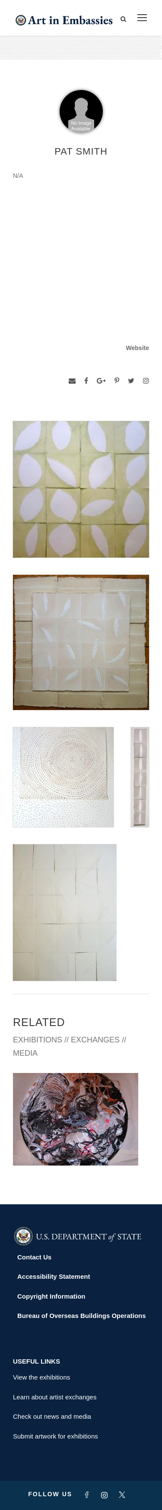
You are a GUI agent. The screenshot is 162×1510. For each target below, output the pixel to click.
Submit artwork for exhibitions (55, 1436)
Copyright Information (51, 1296)
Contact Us (34, 1257)
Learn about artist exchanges (54, 1397)
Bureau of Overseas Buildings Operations (81, 1315)
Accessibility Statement (53, 1276)
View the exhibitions (41, 1377)
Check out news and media (52, 1416)
